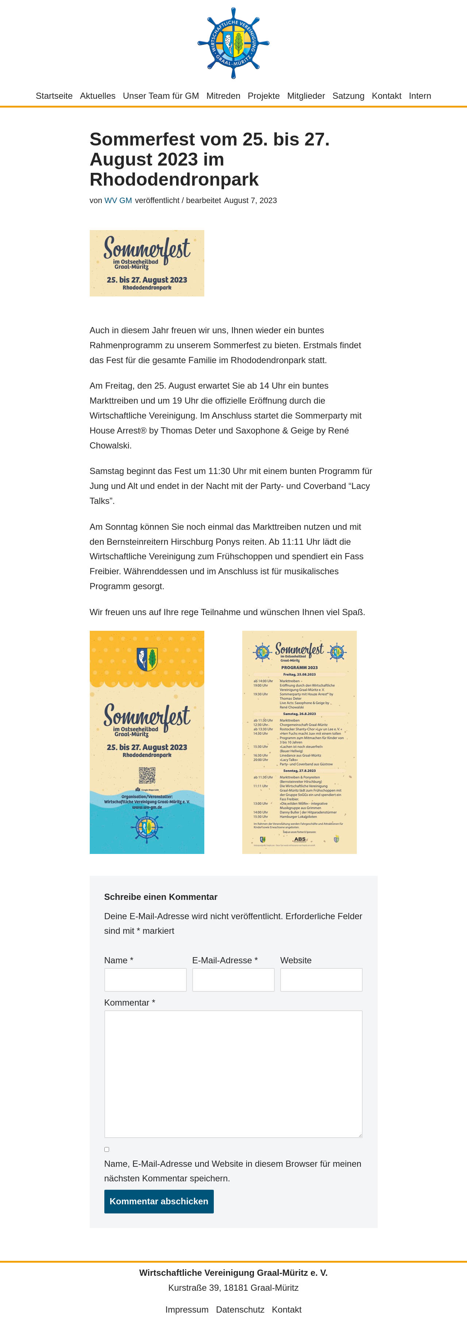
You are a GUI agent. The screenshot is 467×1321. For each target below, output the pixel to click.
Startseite (54, 96)
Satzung (348, 96)
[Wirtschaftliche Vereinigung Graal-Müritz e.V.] (233, 43)
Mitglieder (306, 96)
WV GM (118, 200)
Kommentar (129, 1002)
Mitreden (223, 96)
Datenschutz (240, 1309)
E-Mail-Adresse (225, 960)
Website (296, 960)
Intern (420, 96)
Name (119, 960)
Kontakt (386, 96)
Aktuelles (97, 96)
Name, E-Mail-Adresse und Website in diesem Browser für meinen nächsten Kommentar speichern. (233, 1171)
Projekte (264, 96)
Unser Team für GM (161, 96)
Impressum (187, 1309)
